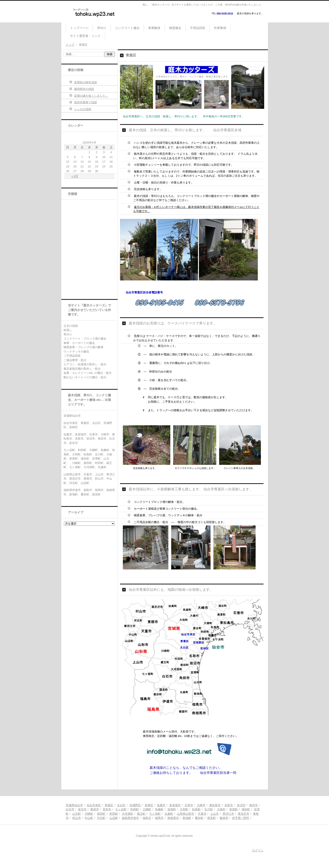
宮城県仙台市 (74, 805)
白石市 (70, 809)
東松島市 (215, 805)
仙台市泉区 (94, 805)
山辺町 (113, 818)
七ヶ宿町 (155, 813)
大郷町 (147, 809)
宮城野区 (135, 805)
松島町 (196, 809)
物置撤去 (175, 28)
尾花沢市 (243, 813)
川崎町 (89, 813)
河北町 (101, 818)
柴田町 (101, 813)
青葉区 (109, 805)
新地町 (187, 818)
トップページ (79, 28)
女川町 (208, 809)
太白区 (121, 805)
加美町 (171, 809)
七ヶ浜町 (121, 809)
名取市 (228, 805)
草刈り (101, 28)
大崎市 (201, 805)
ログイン (258, 850)
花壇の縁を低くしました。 (91, 95)
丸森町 (169, 813)
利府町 (134, 809)
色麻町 (159, 809)
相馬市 (159, 818)
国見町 (211, 818)
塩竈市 (161, 805)
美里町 (233, 809)
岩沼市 (241, 805)
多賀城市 (175, 805)
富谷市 (82, 809)
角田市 (253, 805)
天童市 (202, 813)
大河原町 (127, 813)
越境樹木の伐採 (84, 89)
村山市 (76, 818)
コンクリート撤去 (127, 28)
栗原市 (94, 809)
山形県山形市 (185, 813)
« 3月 (74, 176)
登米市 (107, 809)
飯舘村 (224, 818)
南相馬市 (173, 818)
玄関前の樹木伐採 (85, 82)
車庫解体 (154, 28)
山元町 (76, 813)
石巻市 (189, 805)
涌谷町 (246, 809)
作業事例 (220, 28)
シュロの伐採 (82, 109)
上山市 (214, 813)
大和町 (184, 809)
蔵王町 (141, 813)
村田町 (113, 813)
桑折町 (199, 818)
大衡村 (221, 809)
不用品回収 (197, 28)
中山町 (89, 818)
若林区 (149, 805)
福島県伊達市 (130, 818)
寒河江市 (228, 813)
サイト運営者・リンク (85, 36)
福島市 (147, 818)
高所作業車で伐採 (85, 102)
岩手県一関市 (240, 818)
